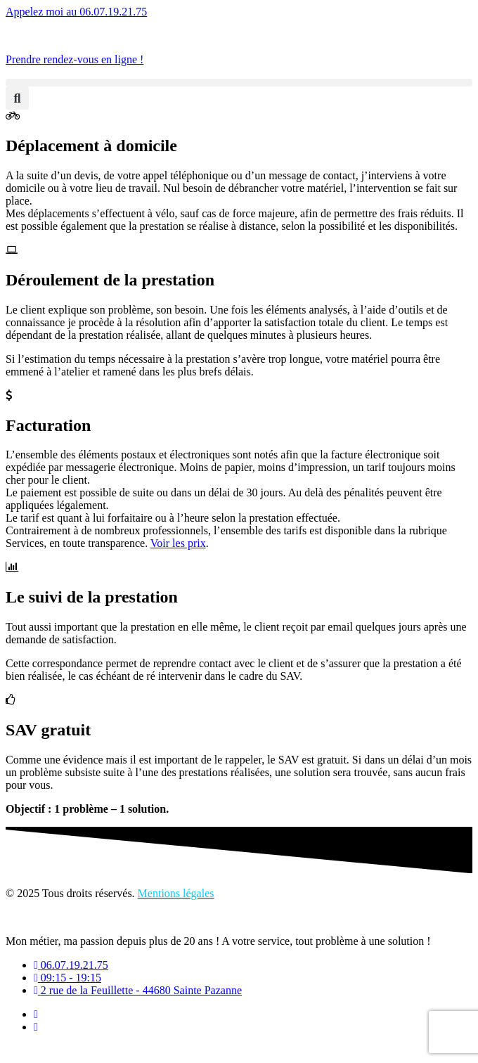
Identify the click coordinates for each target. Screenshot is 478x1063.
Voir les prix (178, 543)
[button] (239, 82)
